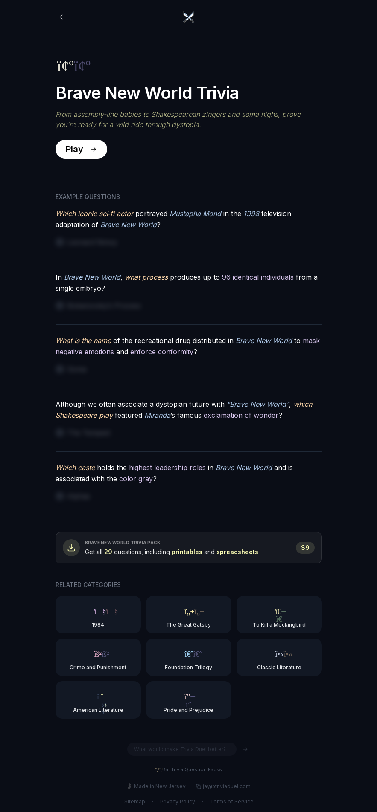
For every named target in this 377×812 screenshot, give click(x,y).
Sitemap (134, 801)
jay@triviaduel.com (223, 786)
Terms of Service (231, 801)
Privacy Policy (177, 801)
